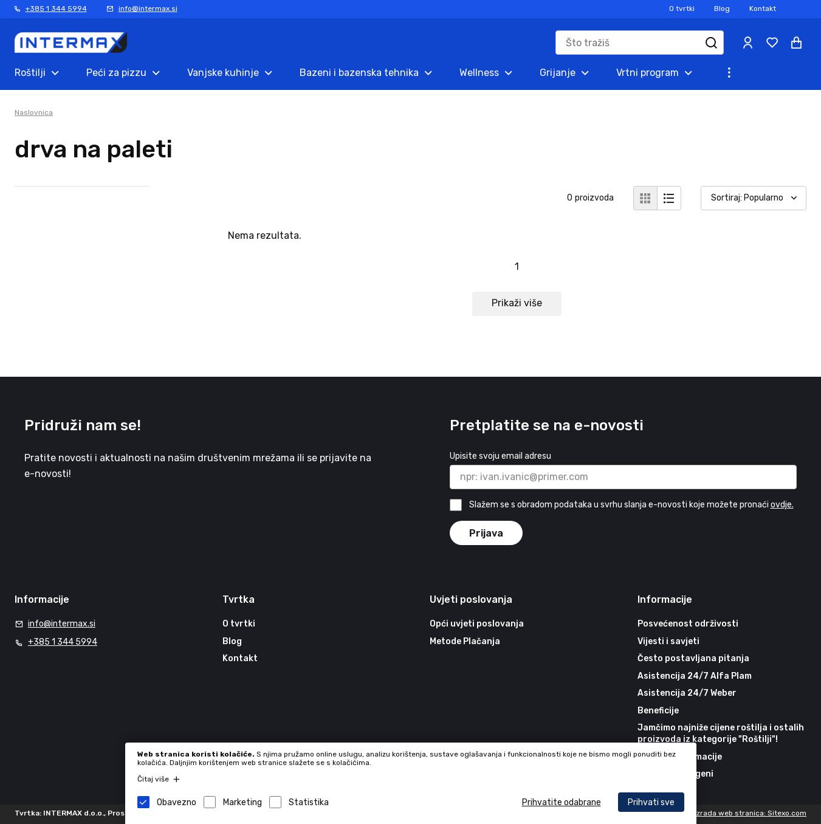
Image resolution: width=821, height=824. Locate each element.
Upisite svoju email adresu (500, 456)
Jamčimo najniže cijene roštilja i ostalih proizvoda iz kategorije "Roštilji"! (720, 734)
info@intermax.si (148, 8)
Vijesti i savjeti (668, 641)
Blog (722, 8)
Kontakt (762, 8)
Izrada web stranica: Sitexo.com (750, 813)
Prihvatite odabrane (561, 802)
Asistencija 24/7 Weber (687, 693)
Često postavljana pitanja (693, 658)
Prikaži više (517, 303)
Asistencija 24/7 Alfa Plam (694, 676)
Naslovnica (34, 112)
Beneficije (658, 711)
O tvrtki (682, 8)
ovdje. (782, 505)
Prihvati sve (651, 802)
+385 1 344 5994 (56, 8)
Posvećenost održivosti (687, 624)
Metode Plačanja (465, 641)
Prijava (486, 533)
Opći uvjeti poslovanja (477, 624)
